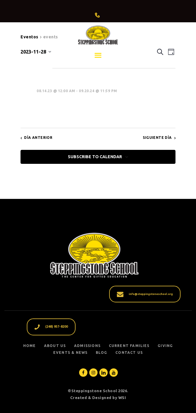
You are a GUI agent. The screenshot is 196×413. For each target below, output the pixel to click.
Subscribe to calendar (95, 156)
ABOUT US (55, 346)
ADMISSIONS (87, 346)
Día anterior (38, 137)
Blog (101, 352)
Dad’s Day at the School (84, 102)
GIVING (165, 346)
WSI (122, 397)
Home (29, 346)
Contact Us (129, 352)
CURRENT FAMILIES (129, 346)
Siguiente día (157, 137)
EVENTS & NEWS (70, 352)
